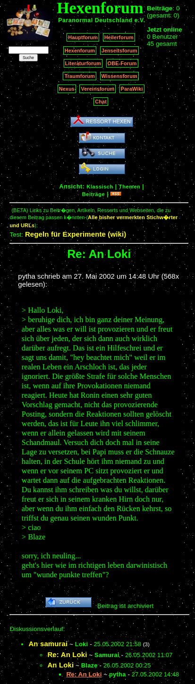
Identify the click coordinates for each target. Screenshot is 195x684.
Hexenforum (80, 50)
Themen (129, 186)
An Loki (60, 665)
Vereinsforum (97, 89)
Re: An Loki (67, 654)
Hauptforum (83, 37)
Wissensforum (119, 76)
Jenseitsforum (119, 50)
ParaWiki (132, 89)
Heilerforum (119, 37)
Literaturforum (83, 63)
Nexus (67, 89)
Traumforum (79, 76)
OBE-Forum (122, 63)
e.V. (140, 20)
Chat (101, 101)
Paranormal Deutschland (95, 20)
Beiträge (93, 194)
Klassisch (99, 186)
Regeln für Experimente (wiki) (76, 234)
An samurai (48, 644)
